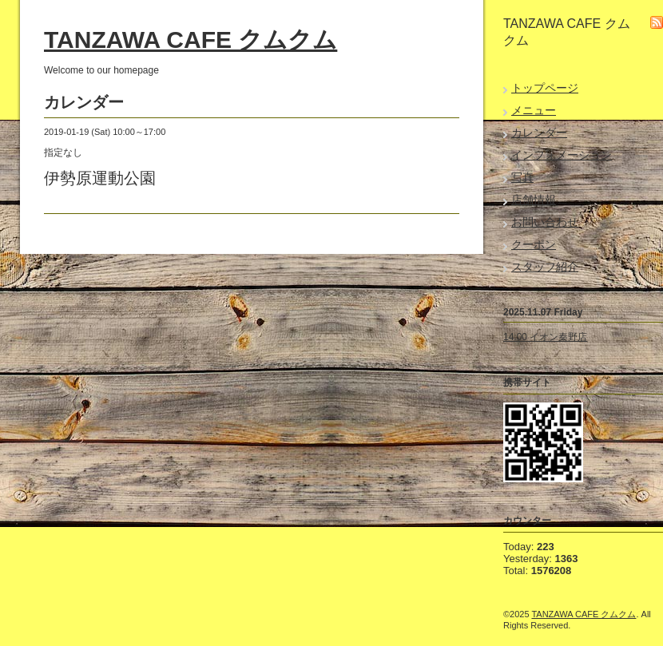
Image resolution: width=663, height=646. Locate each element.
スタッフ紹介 (544, 266)
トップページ (544, 87)
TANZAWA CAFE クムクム (190, 39)
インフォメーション (561, 155)
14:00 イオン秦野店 (545, 337)
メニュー (533, 110)
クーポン (533, 244)
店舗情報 (533, 199)
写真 (522, 177)
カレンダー (539, 132)
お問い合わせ (544, 222)
